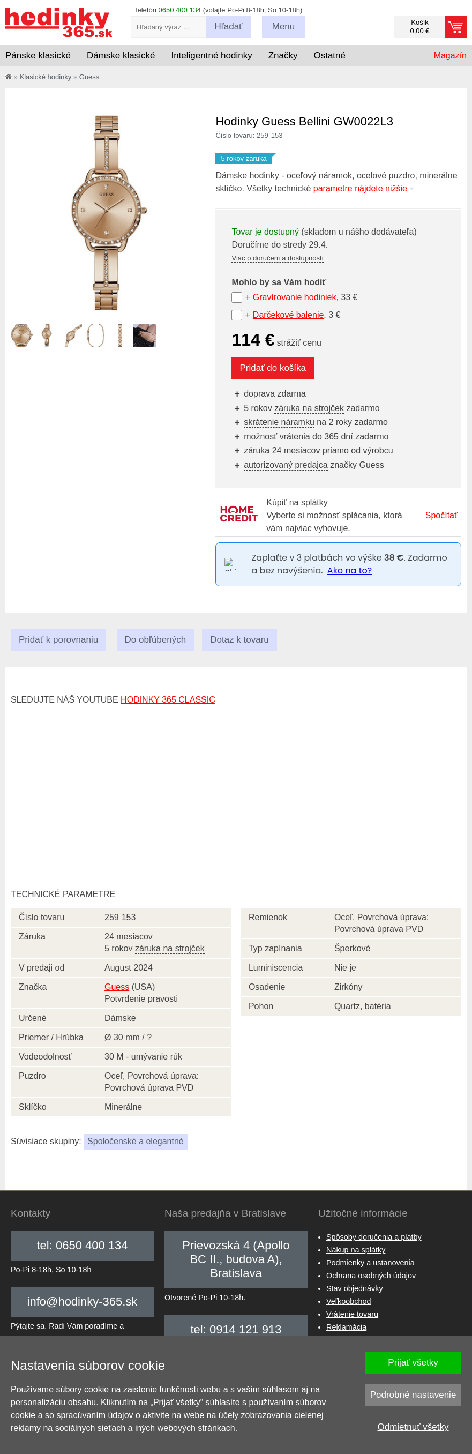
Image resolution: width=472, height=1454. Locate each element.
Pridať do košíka (272, 368)
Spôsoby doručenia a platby (374, 1237)
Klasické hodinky (45, 77)
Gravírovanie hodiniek (294, 297)
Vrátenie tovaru (352, 1314)
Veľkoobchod (348, 1301)
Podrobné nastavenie (413, 1395)
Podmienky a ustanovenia (370, 1262)
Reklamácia (346, 1327)
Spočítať (441, 515)
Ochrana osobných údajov (371, 1275)
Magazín (450, 55)
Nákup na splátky (355, 1250)
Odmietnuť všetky (413, 1427)
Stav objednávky (354, 1288)
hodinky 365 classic (168, 699)
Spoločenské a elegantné (135, 1141)
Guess (89, 77)
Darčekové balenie (288, 314)
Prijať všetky (413, 1363)
